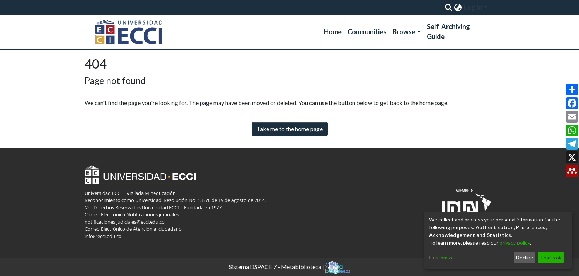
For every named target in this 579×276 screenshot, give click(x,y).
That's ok (551, 257)
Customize (441, 257)
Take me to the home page (290, 128)
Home (333, 32)
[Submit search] (448, 7)
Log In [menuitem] (473, 7)
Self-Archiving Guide (448, 31)
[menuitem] (457, 7)
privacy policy (515, 243)
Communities (367, 32)
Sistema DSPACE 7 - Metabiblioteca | (289, 267)
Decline (524, 257)
